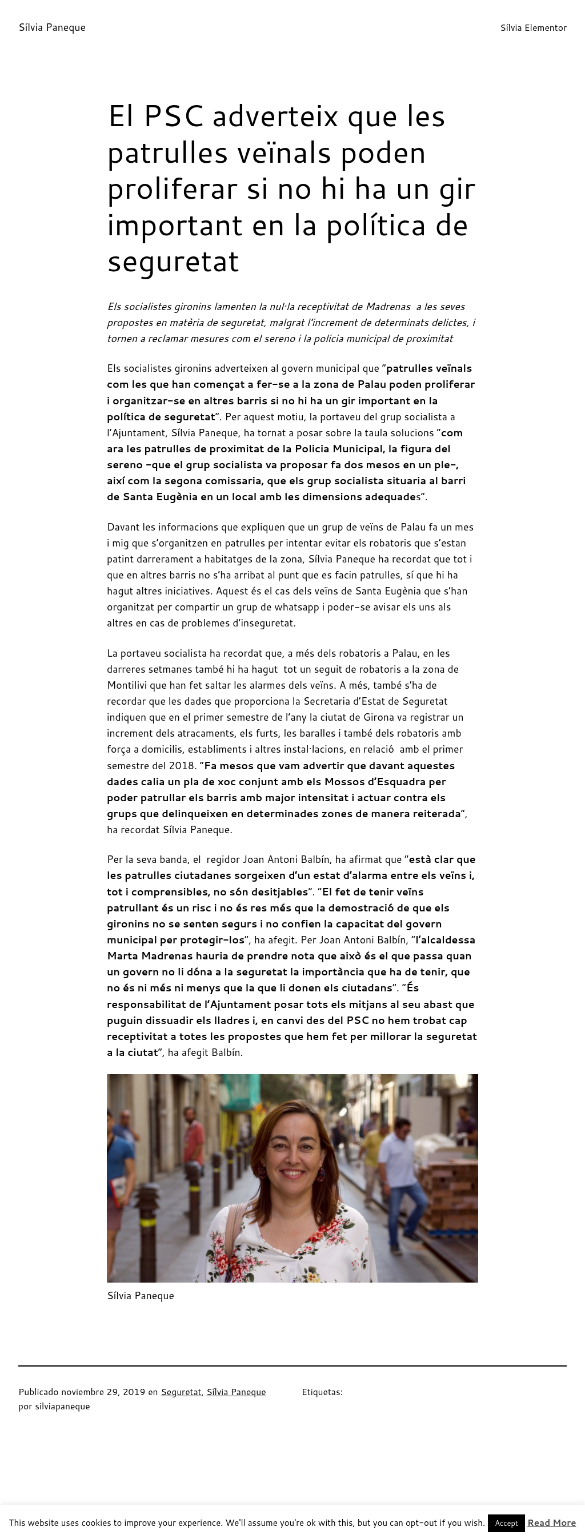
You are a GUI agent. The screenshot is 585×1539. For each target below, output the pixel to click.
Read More (551, 1523)
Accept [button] (506, 1523)
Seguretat (181, 1391)
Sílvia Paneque (52, 27)
